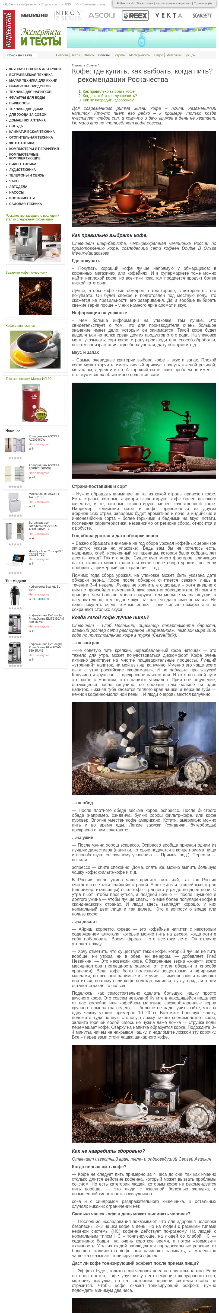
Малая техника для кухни (33, 80)
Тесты (76, 55)
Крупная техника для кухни (35, 69)
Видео (158, 55)
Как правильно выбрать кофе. (109, 91)
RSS (68, 4)
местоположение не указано (173, 3)
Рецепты (119, 55)
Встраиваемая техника (31, 75)
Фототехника (21, 143)
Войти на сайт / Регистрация (135, 3)
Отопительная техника (31, 137)
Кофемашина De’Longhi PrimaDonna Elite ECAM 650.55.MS (45, 647)
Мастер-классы (139, 55)
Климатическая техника (32, 132)
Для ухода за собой (28, 115)
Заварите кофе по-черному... (27, 272)
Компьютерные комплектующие (24, 156)
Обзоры (89, 55)
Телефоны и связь (26, 175)
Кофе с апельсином (21, 326)
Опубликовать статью (91, 4)
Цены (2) (43, 598)
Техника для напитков (30, 92)
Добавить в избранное (20, 4)
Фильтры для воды (27, 98)
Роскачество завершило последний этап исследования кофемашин (32, 217)
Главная (77, 65)
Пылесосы (19, 103)
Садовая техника (25, 204)
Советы (92, 65)
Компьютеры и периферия (34, 149)
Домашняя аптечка (27, 120)
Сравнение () (203, 3)
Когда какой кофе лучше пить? (110, 96)
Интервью (174, 55)
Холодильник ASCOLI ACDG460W (44, 438)
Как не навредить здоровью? (108, 100)
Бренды (190, 55)
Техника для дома (26, 109)
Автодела (18, 187)
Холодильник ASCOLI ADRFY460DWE (44, 466)
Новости (62, 55)
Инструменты (22, 198)
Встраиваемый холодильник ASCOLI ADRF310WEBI (43, 526)
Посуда (16, 126)
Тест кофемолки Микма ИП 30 (28, 379)
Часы (14, 181)
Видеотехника (22, 164)
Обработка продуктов (30, 86)
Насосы (16, 192)
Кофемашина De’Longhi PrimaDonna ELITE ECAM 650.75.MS (46, 618)
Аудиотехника (22, 170)
